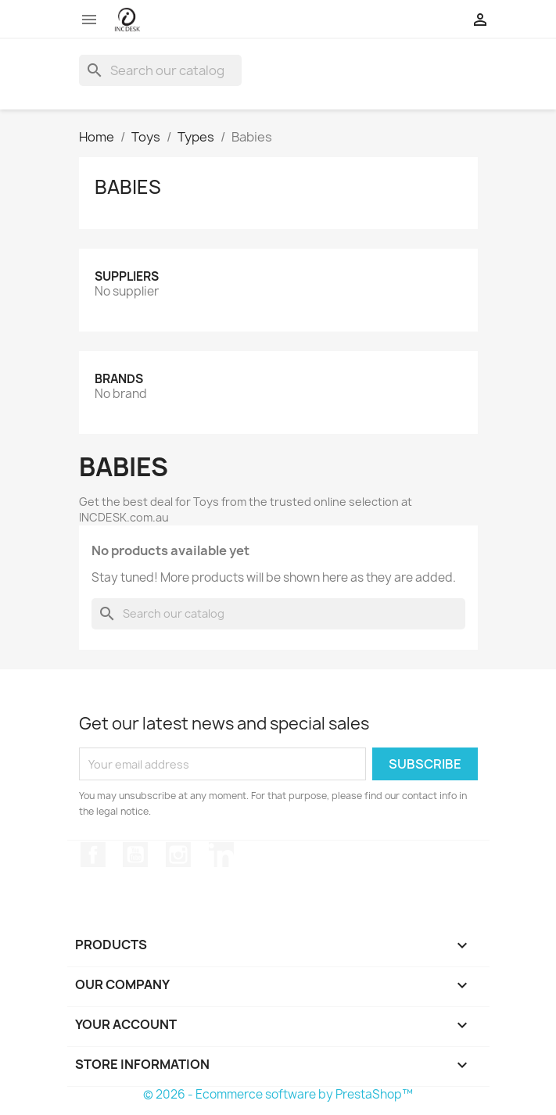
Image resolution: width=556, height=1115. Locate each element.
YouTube (135, 854)
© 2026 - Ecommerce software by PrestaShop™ (278, 1094)
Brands (119, 379)
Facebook (93, 854)
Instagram (178, 854)
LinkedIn (221, 854)
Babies (128, 187)
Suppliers (127, 276)
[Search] (160, 70)
